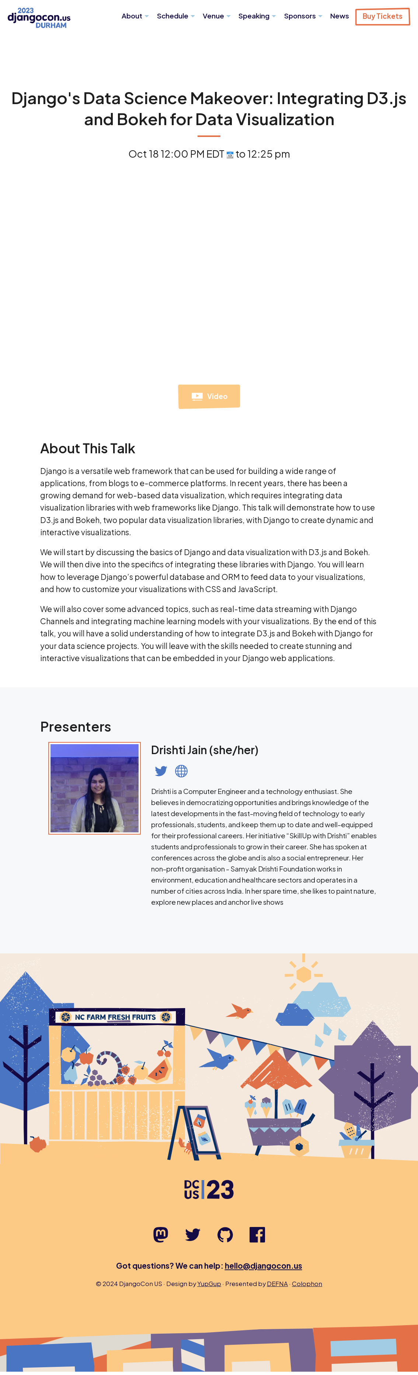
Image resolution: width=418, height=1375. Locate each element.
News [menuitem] (339, 15)
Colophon (307, 1287)
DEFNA (277, 1287)
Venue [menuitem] (213, 15)
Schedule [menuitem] (172, 15)
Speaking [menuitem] (253, 15)
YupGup (209, 1287)
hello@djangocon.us (263, 1269)
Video (209, 400)
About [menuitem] (132, 15)
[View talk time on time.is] (230, 157)
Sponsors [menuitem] (300, 15)
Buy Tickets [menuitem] (383, 16)
